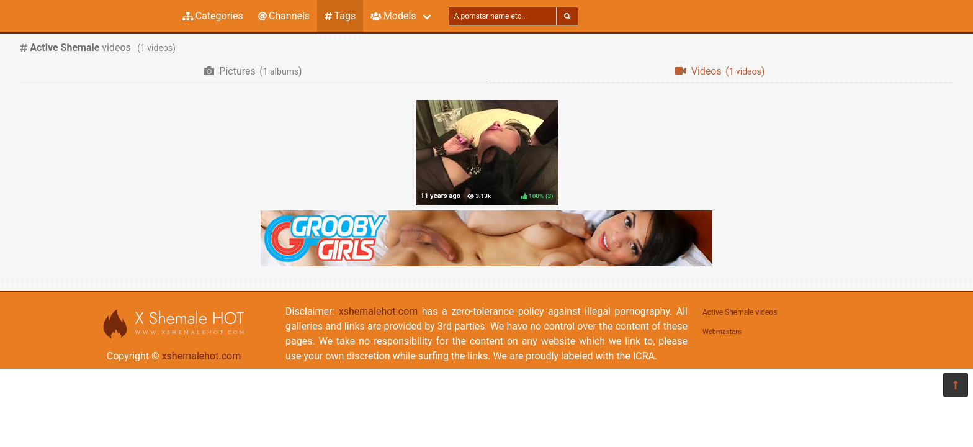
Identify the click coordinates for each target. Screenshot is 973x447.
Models (393, 16)
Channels (284, 16)
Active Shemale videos (739, 312)
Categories (212, 16)
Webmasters (722, 332)
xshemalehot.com (201, 356)
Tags (340, 16)
